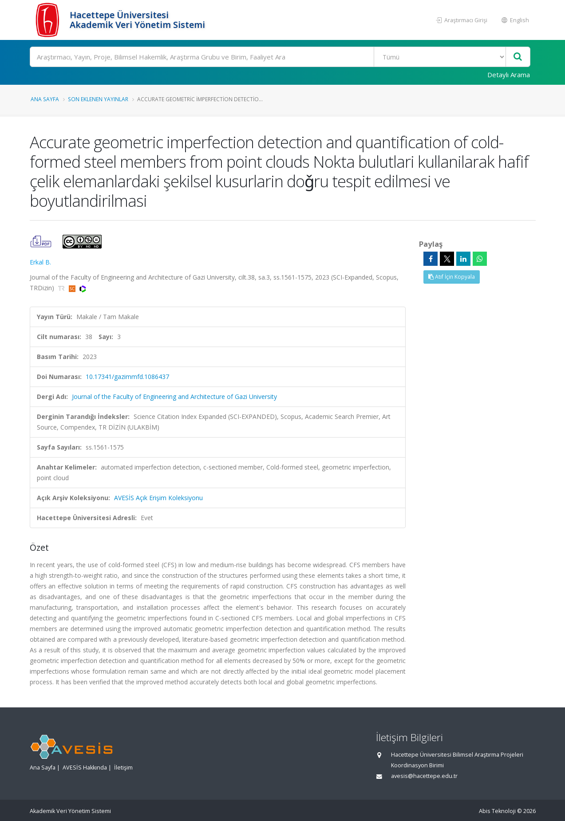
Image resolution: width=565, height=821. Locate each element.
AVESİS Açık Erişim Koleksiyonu (158, 497)
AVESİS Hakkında (85, 767)
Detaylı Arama (508, 74)
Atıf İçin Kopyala (451, 276)
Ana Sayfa (45, 99)
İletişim (123, 767)
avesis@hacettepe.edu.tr (424, 776)
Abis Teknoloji (497, 811)
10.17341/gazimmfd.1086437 (127, 376)
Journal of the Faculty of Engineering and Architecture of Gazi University (174, 396)
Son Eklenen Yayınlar (98, 99)
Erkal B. (40, 262)
